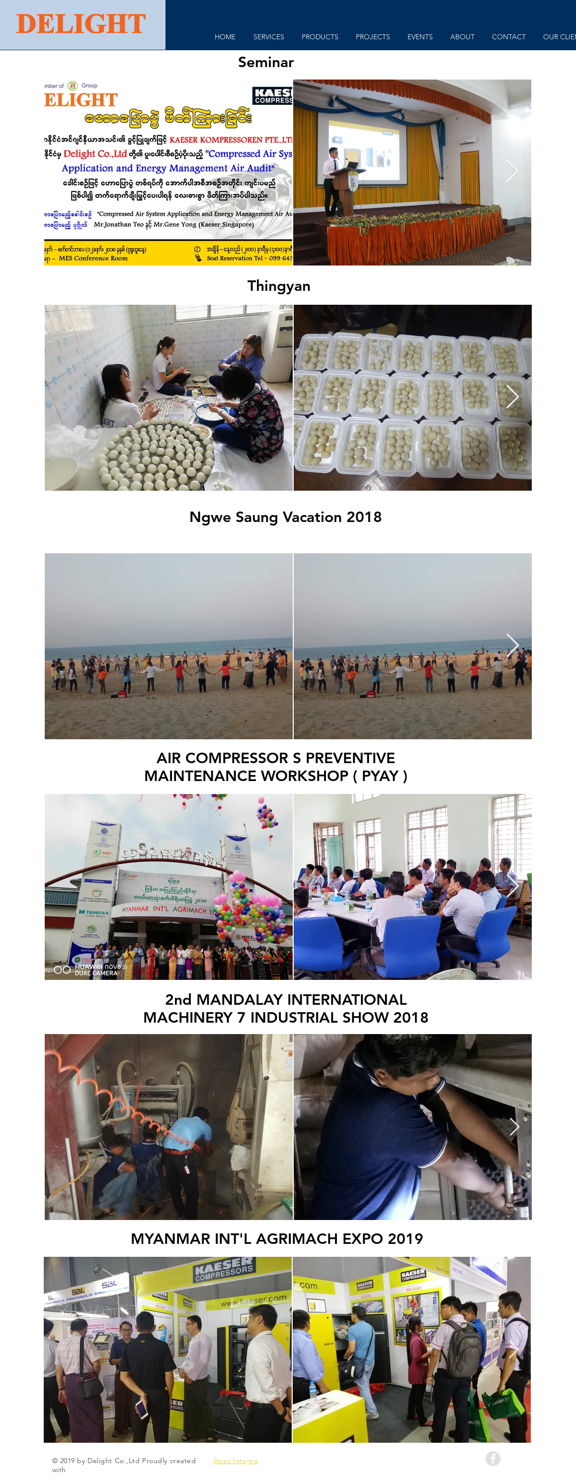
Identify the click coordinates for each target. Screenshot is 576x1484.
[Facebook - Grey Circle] (493, 1458)
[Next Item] (512, 172)
